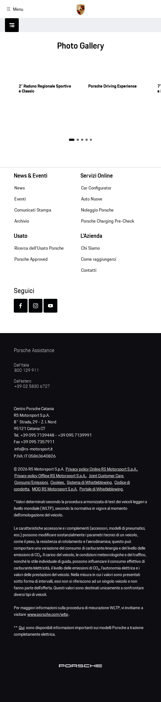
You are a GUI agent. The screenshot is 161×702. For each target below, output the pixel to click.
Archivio (21, 221)
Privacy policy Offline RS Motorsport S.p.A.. (50, 476)
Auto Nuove (91, 199)
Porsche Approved (31, 259)
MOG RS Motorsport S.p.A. (54, 489)
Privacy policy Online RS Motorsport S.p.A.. (102, 469)
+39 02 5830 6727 (32, 386)
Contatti (88, 270)
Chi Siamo (90, 248)
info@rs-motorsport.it (33, 449)
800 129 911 (26, 370)
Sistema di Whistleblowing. (89, 482)
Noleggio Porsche (97, 210)
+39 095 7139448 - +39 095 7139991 (56, 435)
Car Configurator (96, 187)
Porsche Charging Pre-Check (107, 221)
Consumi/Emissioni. (31, 482)
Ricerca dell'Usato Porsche (39, 248)
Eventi (20, 199)
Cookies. (58, 482)
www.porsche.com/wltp (47, 614)
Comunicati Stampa (32, 210)
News (19, 187)
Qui (22, 628)
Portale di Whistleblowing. (101, 489)
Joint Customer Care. (106, 476)
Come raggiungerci (98, 259)
